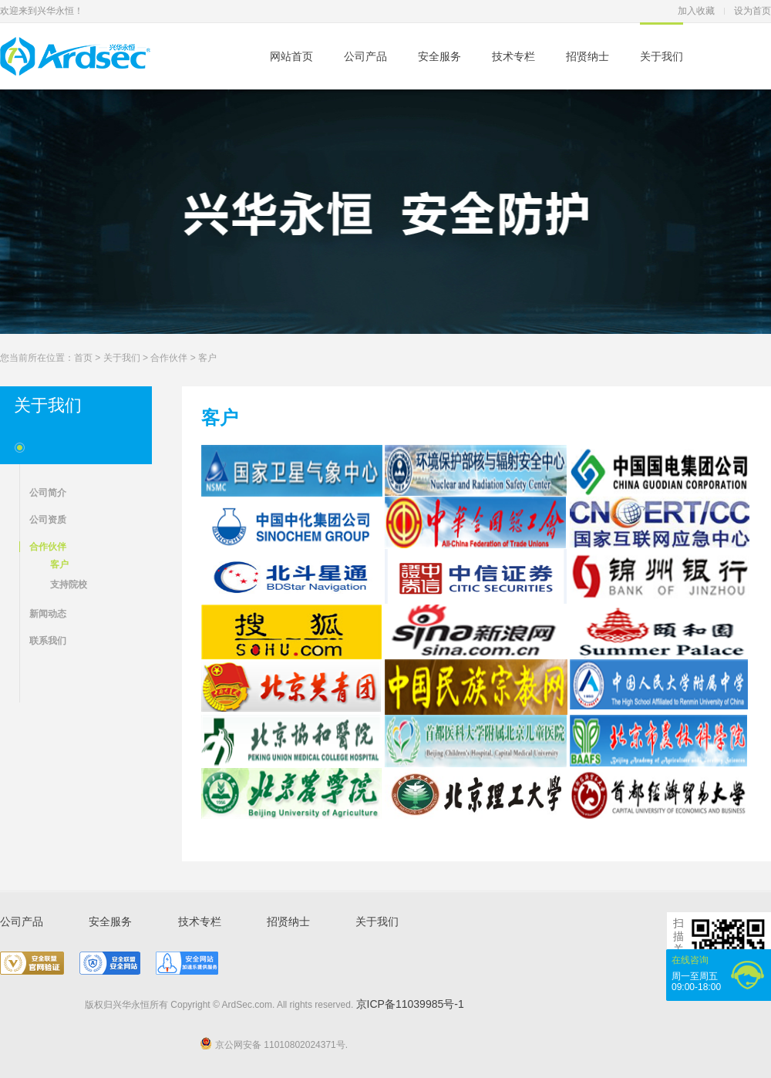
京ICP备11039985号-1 (410, 1004)
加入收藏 (696, 10)
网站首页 (291, 56)
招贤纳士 (587, 56)
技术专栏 (513, 56)
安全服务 (439, 56)
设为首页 (752, 10)
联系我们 (47, 640)
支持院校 (68, 584)
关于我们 (661, 56)
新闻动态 (47, 613)
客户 (207, 357)
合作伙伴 (168, 357)
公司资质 (47, 519)
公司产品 (365, 56)
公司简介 (47, 492)
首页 (83, 357)
